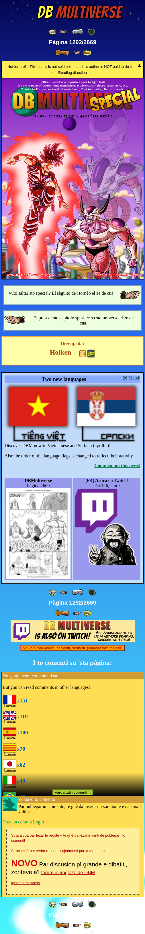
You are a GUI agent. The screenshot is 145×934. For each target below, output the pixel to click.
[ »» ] (87, 52)
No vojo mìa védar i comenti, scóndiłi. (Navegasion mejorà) (72, 648)
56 (82, 353)
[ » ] (62, 53)
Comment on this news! (117, 465)
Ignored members (25, 883)
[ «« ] (53, 32)
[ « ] (77, 32)
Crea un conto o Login (23, 821)
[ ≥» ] (76, 52)
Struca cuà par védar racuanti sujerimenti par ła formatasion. (60, 851)
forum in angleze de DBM (68, 872)
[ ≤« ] (63, 32)
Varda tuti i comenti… (73, 792)
